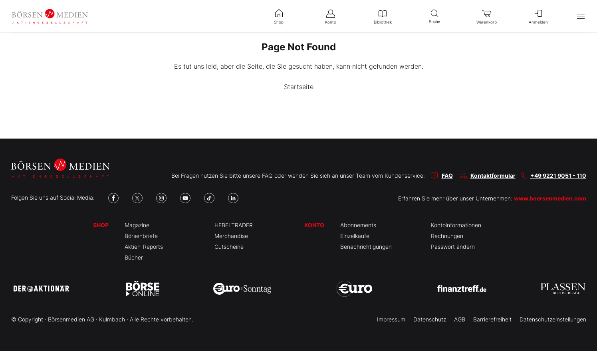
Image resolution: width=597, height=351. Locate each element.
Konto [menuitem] (331, 16)
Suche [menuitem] (434, 16)
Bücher (134, 257)
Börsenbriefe (141, 235)
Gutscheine (229, 246)
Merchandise (231, 235)
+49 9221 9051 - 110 (558, 175)
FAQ (447, 175)
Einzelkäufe (354, 235)
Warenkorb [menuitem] (486, 16)
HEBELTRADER (233, 225)
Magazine (137, 225)
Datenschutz (429, 319)
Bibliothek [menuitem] (383, 16)
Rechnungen (447, 235)
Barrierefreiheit (492, 319)
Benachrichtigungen (366, 246)
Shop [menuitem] (279, 16)
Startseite (298, 87)
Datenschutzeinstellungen (553, 319)
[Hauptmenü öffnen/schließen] (581, 16)
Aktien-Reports (144, 246)
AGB (459, 319)
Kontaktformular (493, 175)
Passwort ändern (453, 246)
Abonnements (358, 225)
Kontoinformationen (456, 225)
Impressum (391, 319)
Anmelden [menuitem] (538, 16)
